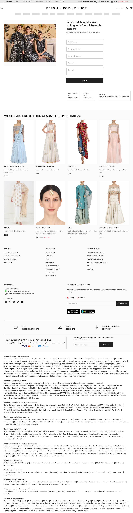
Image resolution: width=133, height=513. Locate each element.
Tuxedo (66, 434)
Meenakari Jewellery (41, 448)
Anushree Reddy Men (12, 390)
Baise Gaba (48, 361)
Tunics (101, 419)
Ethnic (39, 436)
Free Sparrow (103, 482)
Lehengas (7, 419)
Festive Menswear (96, 436)
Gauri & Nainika (102, 361)
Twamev (73, 386)
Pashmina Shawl (30, 456)
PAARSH (64, 393)
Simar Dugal (61, 373)
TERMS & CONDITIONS (95, 259)
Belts (126, 451)
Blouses (102, 422)
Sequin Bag (8, 456)
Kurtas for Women (44, 419)
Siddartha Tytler (106, 366)
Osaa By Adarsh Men (12, 361)
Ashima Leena (56, 369)
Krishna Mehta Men (29, 388)
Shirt (92, 472)
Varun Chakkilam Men (12, 398)
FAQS (89, 266)
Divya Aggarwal (50, 371)
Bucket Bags (92, 453)
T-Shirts (120, 431)
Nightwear (93, 422)
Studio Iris (23, 376)
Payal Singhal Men (75, 393)
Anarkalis (16, 419)
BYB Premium (65, 484)
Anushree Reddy (64, 359)
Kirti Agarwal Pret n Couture (47, 484)
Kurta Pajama (44, 434)
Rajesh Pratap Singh (11, 366)
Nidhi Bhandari (22, 410)
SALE (47, 259)
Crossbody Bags (79, 453)
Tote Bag (111, 453)
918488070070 (123, 2)
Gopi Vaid (122, 371)
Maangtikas (70, 446)
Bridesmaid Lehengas (113, 419)
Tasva (6, 383)
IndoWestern (56, 436)
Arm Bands (119, 446)
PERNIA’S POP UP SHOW (12, 255)
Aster (115, 405)
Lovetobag (101, 407)
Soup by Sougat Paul (109, 371)
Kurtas (41, 431)
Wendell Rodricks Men (80, 395)
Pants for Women (21, 422)
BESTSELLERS (50, 252)
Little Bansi (26, 482)
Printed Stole (59, 456)
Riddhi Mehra (26, 366)
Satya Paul (43, 359)
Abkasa (48, 390)
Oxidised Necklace (98, 451)
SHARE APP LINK (122, 303)
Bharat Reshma (116, 386)
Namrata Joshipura (110, 369)
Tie (14, 439)
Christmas (95, 491)
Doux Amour (112, 407)
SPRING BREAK (64, 395)
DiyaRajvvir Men (83, 390)
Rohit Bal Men (36, 386)
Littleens (7, 484)
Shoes (113, 451)
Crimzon (38, 412)
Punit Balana (103, 364)
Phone (82, 297)
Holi (11, 491)
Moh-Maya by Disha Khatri (34, 405)
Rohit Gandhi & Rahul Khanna (75, 366)
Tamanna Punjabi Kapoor (38, 376)
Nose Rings (61, 446)
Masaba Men (55, 393)
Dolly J (91, 359)
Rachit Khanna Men (28, 390)
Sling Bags (68, 453)
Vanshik (99, 383)
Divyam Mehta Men (66, 383)
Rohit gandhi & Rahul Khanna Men (17, 386)
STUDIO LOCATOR (10, 259)
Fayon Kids (8, 482)
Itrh (117, 373)
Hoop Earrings (69, 451)
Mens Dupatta (94, 434)
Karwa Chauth (115, 491)
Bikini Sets (44, 422)
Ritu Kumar (50, 366)
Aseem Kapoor (79, 376)
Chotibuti (35, 482)
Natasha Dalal (20, 359)
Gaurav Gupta (21, 369)
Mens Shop (83, 436)
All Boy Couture (29, 484)
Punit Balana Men (57, 388)
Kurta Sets (25, 419)
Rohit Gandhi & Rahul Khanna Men (17, 395)
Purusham (105, 386)
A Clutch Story (9, 410)
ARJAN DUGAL (70, 390)
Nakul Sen (45, 364)
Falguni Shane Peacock (105, 359)
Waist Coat (67, 431)
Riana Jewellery (75, 407)
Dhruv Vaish (27, 383)
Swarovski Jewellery (59, 448)
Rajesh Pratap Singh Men (84, 383)
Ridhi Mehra (59, 361)
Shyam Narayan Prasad (67, 371)
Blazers (6, 434)
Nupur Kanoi (55, 364)
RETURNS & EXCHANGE (95, 255)
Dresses (64, 419)
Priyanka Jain (94, 371)
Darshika (7, 388)
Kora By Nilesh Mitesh (30, 398)
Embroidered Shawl (45, 456)
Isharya (19, 405)
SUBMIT (85, 80)
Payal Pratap (92, 364)
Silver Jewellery (10, 451)
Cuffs (23, 446)
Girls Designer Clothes (12, 463)
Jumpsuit (104, 434)
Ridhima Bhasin (38, 366)
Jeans (35, 434)
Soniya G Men (52, 395)
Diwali (6, 491)
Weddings (104, 491)
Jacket (79, 472)
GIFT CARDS (50, 262)
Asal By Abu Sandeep (80, 359)
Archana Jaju (91, 373)
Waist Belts (49, 453)
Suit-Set (14, 434)
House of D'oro (55, 407)
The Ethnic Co (94, 386)
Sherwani (34, 431)
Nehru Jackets (42, 472)
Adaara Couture (12, 376)
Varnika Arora (51, 405)
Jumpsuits (66, 422)
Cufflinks (32, 436)
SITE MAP (90, 269)
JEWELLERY (27, 1)
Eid (31, 491)
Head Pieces (97, 446)
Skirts (51, 422)
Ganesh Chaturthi (73, 491)
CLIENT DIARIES (51, 276)
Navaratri (52, 491)
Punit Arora (88, 393)
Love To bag (63, 405)
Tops (88, 419)
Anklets (6, 448)
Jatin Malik (111, 388)
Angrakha (74, 434)
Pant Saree (10, 424)
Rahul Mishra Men (100, 393)
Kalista (124, 361)
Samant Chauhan (25, 371)
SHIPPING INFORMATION (95, 252)
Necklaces (8, 446)
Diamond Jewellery (117, 448)
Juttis (8, 453)
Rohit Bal (59, 366)
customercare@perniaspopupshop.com (20, 293)
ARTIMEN (41, 390)
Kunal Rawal (63, 386)
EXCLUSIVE (49, 255)
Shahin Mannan (55, 376)
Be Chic (42, 410)
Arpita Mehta (24, 373)
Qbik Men (102, 388)
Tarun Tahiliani (119, 366)
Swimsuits (76, 422)
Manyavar (69, 361)
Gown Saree (123, 422)
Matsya (46, 373)
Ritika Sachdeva (21, 412)
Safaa (100, 373)
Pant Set (107, 436)
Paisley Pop (116, 410)
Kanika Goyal (82, 371)
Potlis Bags (15, 453)
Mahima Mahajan (27, 364)
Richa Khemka (109, 373)
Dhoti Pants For (102, 463)
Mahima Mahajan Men (39, 393)
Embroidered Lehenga (38, 463)
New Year (7, 494)
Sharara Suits (54, 463)
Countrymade (39, 383)
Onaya (91, 361)
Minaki (64, 407)
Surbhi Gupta (80, 373)
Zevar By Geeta (10, 407)
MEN (17, 1)
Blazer (86, 472)
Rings (37, 446)
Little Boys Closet (60, 482)
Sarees (32, 419)
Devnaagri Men (44, 388)
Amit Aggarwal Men (73, 388)
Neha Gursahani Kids (118, 482)
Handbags (33, 453)
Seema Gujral (93, 366)
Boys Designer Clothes (12, 472)
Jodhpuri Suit (56, 434)
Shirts (27, 431)
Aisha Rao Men (58, 390)
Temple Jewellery (102, 448)
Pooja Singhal (32, 359)
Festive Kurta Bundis (70, 436)
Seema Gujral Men (39, 395)
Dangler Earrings (40, 451)
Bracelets (30, 446)
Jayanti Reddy (114, 361)
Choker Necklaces (83, 451)
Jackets (58, 422)
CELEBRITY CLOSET (52, 266)
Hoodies (100, 431)
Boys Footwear (117, 472)
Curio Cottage (9, 405)
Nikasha (66, 369)
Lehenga (25, 463)
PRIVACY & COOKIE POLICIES (97, 262)
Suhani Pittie (9, 412)
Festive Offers (32, 424)
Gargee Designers (98, 390)
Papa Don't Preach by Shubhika (73, 364)
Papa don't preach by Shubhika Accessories (94, 410)
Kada (108, 451)
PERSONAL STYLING (53, 269)
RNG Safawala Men (116, 393)
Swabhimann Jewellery (26, 407)
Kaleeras (80, 446)
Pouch (41, 453)
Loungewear (9, 436)
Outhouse (92, 405)
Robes (107, 431)
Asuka (55, 386)
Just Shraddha (42, 407)
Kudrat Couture (24, 393)
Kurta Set (64, 463)
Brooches (20, 439)
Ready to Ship (20, 424)
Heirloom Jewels (17, 448)
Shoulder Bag (121, 453)
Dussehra (61, 491)
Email (70, 297)
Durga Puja (85, 491)
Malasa (70, 373)
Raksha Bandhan (40, 491)
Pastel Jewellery (88, 448)
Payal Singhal (9, 369)
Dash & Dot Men (16, 383)
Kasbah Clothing (10, 393)
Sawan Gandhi (36, 373)
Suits (47, 431)
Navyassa (72, 482)
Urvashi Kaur (67, 376)
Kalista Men (110, 390)
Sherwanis (56, 419)
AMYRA (73, 410)
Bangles (44, 446)
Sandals (120, 451)
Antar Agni (53, 359)
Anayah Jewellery (89, 407)
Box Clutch (18, 456)
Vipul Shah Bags (62, 410)
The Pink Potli (74, 405)
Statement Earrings (24, 451)
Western (46, 436)
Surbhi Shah (37, 371)
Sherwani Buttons (25, 434)
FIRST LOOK (59, 1)
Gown (71, 419)
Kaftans (94, 419)
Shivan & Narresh (80, 361)
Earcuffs (88, 446)
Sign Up (106, 344)
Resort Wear (33, 422)
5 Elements (33, 410)
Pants (52, 431)
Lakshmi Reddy (46, 482)
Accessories (114, 434)
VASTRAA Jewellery (104, 405)
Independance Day (22, 491)
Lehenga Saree (111, 422)
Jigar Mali (124, 373)
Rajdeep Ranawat (116, 364)
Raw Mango (8, 359)
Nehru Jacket (18, 431)
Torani (53, 373)
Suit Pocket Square (88, 431)
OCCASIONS (50, 272)
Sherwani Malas (21, 436)
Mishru (37, 364)
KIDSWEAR (39, 1)
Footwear (8, 439)
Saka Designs (17, 484)
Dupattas (84, 422)
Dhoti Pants (8, 422)
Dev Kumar (16, 388)
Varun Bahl (75, 369)
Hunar (121, 405)
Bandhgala (83, 434)
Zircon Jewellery (74, 448)
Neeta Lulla (84, 369)
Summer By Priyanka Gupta (32, 361)
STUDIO (49, 1)
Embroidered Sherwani (67, 472)
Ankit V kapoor (52, 383)
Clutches (24, 453)
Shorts (113, 431)
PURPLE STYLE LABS (11, 252)
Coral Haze (50, 410)
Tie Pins (77, 431)
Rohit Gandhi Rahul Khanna (39, 369)
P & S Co (17, 482)
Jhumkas (51, 451)
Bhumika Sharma (10, 371)
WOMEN (9, 1)
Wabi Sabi (47, 386)
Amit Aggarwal (96, 369)
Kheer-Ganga (83, 386)
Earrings (16, 446)
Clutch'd (84, 405)
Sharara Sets (80, 419)
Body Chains (108, 446)
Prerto (31, 412)
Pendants (28, 448)
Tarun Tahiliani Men (89, 388)
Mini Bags (102, 453)
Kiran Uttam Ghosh (11, 364)
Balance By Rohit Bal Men (99, 395)
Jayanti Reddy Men (118, 395)
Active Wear (116, 436)
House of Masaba (10, 373)
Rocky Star (119, 359)
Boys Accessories (10, 475)
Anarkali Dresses (81, 463)
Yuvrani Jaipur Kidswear (86, 482)
